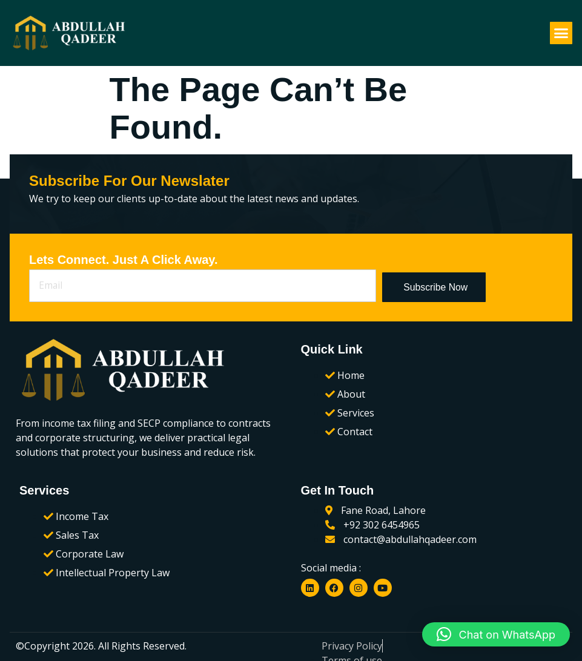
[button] (561, 33)
